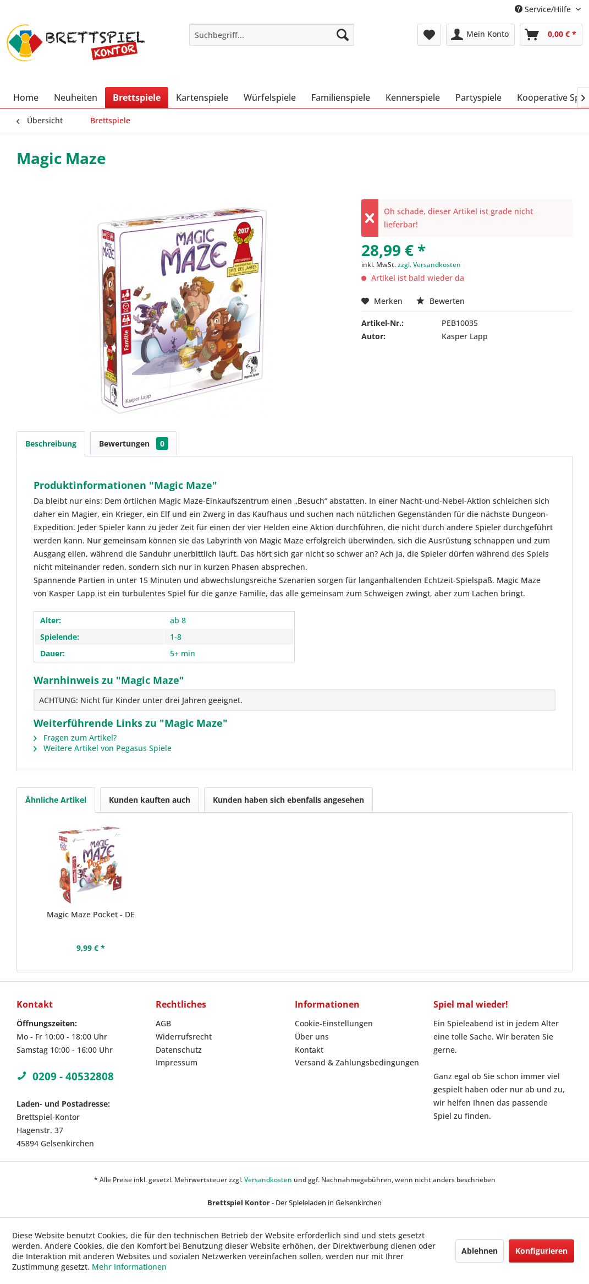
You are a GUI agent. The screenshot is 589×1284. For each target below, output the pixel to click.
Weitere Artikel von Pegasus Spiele (103, 748)
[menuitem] (271, 35)
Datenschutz (179, 1049)
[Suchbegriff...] (271, 35)
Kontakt (309, 1049)
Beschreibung (50, 443)
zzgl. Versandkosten (429, 264)
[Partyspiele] (478, 97)
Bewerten (440, 301)
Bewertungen (133, 443)
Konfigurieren (541, 1250)
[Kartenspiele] (202, 97)
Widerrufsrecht (184, 1036)
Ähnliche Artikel (55, 800)
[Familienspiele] (341, 97)
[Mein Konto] (480, 35)
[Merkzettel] (429, 35)
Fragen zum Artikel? (75, 737)
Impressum (176, 1062)
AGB (163, 1023)
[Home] (25, 97)
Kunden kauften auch (149, 800)
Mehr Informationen (129, 1266)
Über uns (312, 1036)
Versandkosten (268, 1179)
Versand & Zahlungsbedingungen (357, 1062)
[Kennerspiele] (413, 97)
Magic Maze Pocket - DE (91, 914)
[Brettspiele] (136, 97)
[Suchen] (342, 35)
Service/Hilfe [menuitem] (544, 9)
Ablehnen (479, 1250)
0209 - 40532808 (65, 1076)
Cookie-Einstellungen (334, 1023)
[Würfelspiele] (270, 97)
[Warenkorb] (551, 35)
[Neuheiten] (75, 97)
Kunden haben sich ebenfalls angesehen (288, 800)
